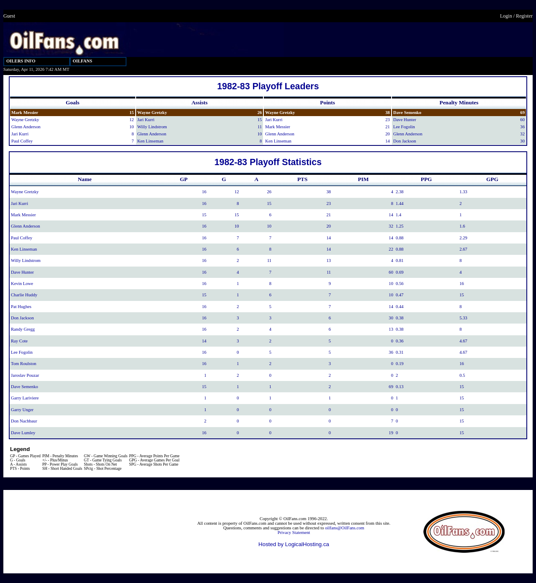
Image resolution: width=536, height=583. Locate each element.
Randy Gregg (23, 329)
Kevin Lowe (22, 283)
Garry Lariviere (25, 398)
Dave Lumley (23, 432)
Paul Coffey (22, 141)
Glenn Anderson (26, 126)
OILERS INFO (21, 61)
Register (524, 16)
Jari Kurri (19, 134)
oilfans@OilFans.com (344, 528)
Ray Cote (19, 341)
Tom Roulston (23, 363)
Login (506, 16)
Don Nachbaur (24, 421)
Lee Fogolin (404, 126)
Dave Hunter (404, 119)
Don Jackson (404, 141)
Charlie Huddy (24, 295)
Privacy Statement (294, 532)
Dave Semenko (407, 112)
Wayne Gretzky (25, 119)
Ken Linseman (150, 141)
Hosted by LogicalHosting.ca (293, 544)
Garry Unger (22, 409)
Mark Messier (24, 112)
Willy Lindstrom (152, 126)
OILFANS (83, 61)
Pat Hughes (21, 306)
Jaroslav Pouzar (25, 375)
